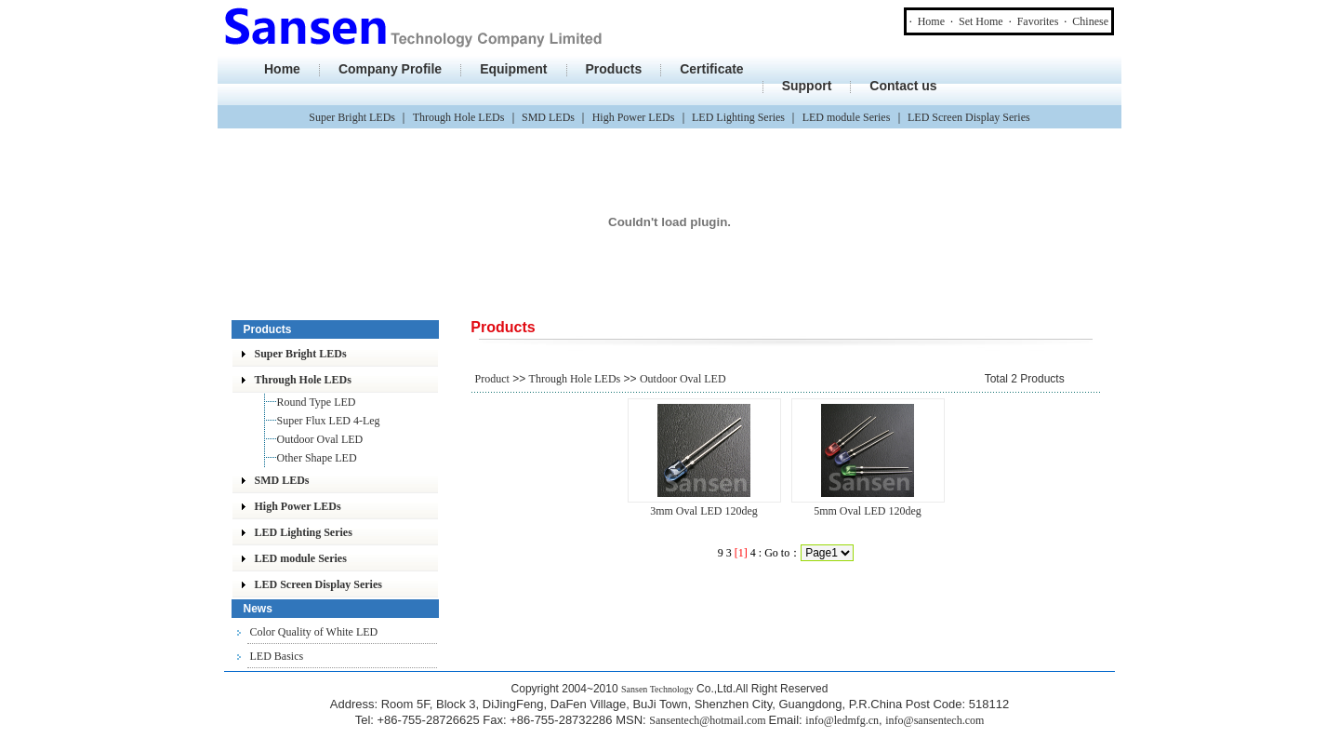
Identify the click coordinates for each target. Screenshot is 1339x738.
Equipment (513, 68)
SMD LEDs (548, 117)
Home (931, 21)
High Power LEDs (633, 117)
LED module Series (846, 117)
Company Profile (390, 68)
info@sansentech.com (934, 720)
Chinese (1090, 21)
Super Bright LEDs (352, 117)
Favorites (1038, 21)
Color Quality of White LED (314, 631)
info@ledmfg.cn (842, 720)
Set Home (981, 21)
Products (614, 68)
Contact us (902, 85)
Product (492, 378)
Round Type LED (316, 402)
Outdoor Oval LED (320, 439)
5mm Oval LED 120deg (867, 510)
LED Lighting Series (738, 117)
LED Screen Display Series (969, 117)
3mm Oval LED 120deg (704, 510)
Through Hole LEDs (459, 117)
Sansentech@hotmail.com (708, 720)
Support (807, 85)
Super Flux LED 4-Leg (328, 420)
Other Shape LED (317, 457)
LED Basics (277, 656)
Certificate (711, 68)
